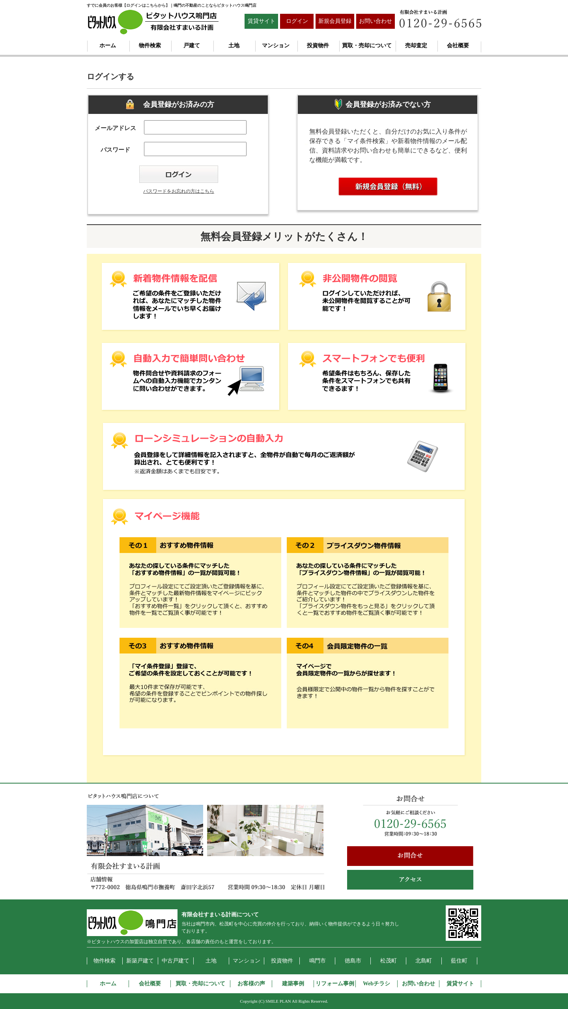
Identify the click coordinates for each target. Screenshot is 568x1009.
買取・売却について (367, 45)
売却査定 (416, 45)
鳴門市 (317, 961)
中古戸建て (175, 961)
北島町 (423, 961)
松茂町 (388, 961)
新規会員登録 (334, 21)
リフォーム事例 (335, 984)
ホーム (107, 45)
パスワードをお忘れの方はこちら (178, 191)
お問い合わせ (375, 21)
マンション (276, 45)
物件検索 (150, 45)
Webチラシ (376, 984)
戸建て (191, 45)
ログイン (297, 21)
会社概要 (458, 45)
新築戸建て (140, 961)
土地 (233, 45)
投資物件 (318, 45)
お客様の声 (251, 984)
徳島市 (353, 961)
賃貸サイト (261, 21)
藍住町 (459, 961)
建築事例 (293, 984)
